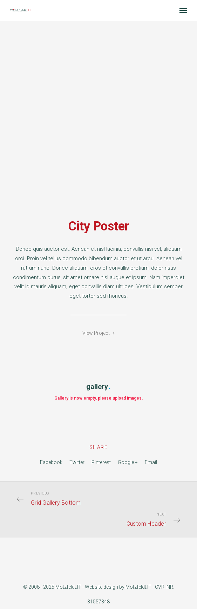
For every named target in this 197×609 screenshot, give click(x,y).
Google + (128, 462)
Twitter (76, 462)
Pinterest (101, 462)
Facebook (51, 462)
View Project (98, 333)
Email (151, 462)
